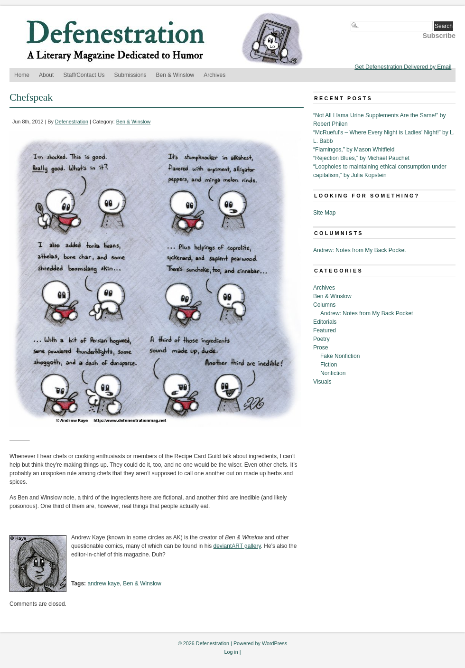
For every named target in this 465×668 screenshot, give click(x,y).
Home (21, 75)
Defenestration (71, 121)
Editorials (324, 322)
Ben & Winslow (175, 75)
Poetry (321, 339)
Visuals (322, 381)
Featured (324, 330)
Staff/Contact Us (83, 75)
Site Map (324, 212)
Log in (231, 652)
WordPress (274, 643)
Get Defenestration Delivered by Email (402, 67)
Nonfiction (332, 373)
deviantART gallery (237, 546)
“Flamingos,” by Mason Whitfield (353, 149)
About (46, 75)
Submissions (130, 75)
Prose (320, 347)
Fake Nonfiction (340, 356)
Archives (214, 75)
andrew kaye (103, 583)
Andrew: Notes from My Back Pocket (359, 250)
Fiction (328, 364)
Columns (324, 304)
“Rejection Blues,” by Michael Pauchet (361, 158)
